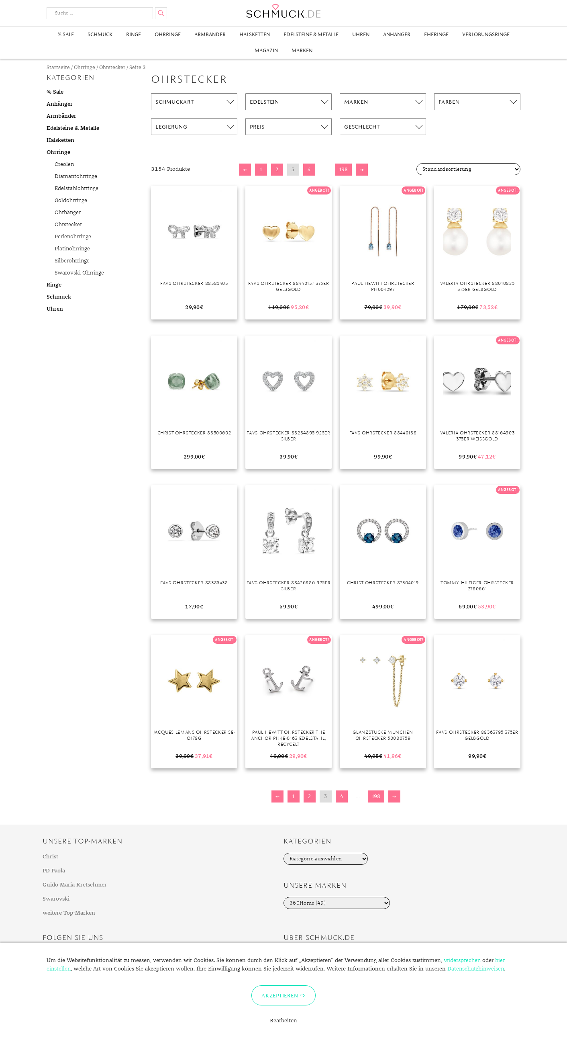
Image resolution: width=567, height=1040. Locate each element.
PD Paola (54, 871)
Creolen (64, 164)
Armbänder (210, 34)
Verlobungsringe (486, 34)
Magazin (266, 50)
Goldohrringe (71, 200)
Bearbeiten (283, 1021)
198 (343, 169)
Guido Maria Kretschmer (75, 885)
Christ (50, 857)
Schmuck (100, 34)
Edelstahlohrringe (76, 188)
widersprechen (462, 960)
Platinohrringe (72, 249)
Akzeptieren (279, 995)
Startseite (58, 67)
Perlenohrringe (73, 237)
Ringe (133, 34)
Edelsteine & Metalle (311, 34)
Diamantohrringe (76, 176)
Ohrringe (168, 34)
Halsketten (254, 34)
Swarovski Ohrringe (79, 273)
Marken (302, 50)
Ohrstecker (112, 67)
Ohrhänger (68, 212)
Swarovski (56, 899)
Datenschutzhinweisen (475, 969)
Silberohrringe (72, 261)
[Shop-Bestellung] (468, 169)
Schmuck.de (283, 11)
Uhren (360, 34)
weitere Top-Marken (69, 913)
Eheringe (436, 34)
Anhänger (396, 34)
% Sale (66, 34)
